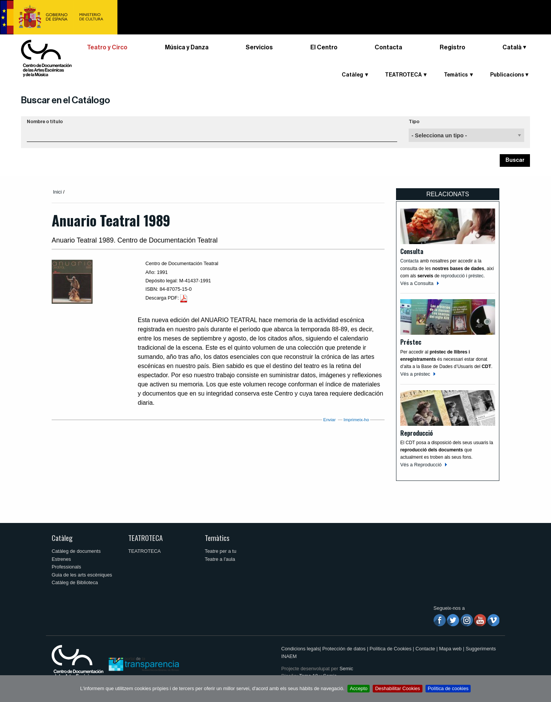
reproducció (453, 276)
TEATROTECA (403, 75)
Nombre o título (45, 121)
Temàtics (456, 75)
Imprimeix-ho (356, 419)
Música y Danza (187, 47)
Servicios (259, 47)
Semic (346, 668)
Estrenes (61, 559)
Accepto (358, 688)
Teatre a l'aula (220, 559)
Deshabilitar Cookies (397, 688)
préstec (475, 276)
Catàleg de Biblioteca (75, 582)
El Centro (323, 47)
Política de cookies (448, 688)
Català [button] (512, 47)
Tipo (414, 121)
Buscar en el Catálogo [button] (65, 100)
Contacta (388, 47)
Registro (452, 47)
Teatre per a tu (220, 551)
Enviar (329, 419)
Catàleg (352, 75)
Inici (57, 192)
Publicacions (507, 75)
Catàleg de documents (76, 551)
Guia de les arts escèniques (82, 575)
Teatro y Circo (107, 47)
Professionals (66, 567)
